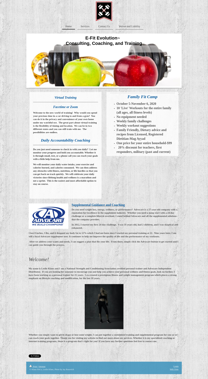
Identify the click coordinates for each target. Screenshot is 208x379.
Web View (174, 369)
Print (33, 366)
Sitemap (42, 366)
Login (176, 366)
